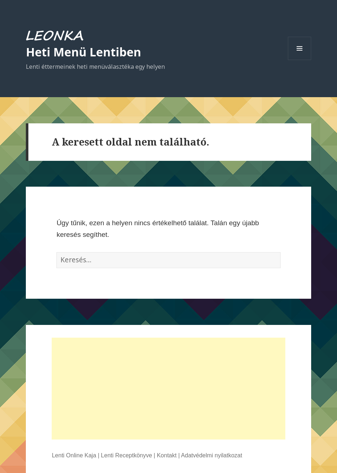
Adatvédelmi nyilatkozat (211, 455)
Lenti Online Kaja (74, 455)
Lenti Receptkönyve (126, 455)
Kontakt (167, 455)
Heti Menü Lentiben (83, 52)
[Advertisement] (168, 389)
